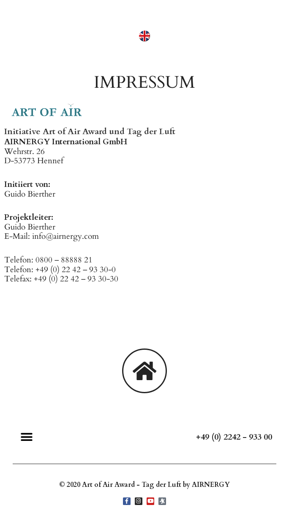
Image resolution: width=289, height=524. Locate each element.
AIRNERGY (211, 484)
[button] (26, 437)
